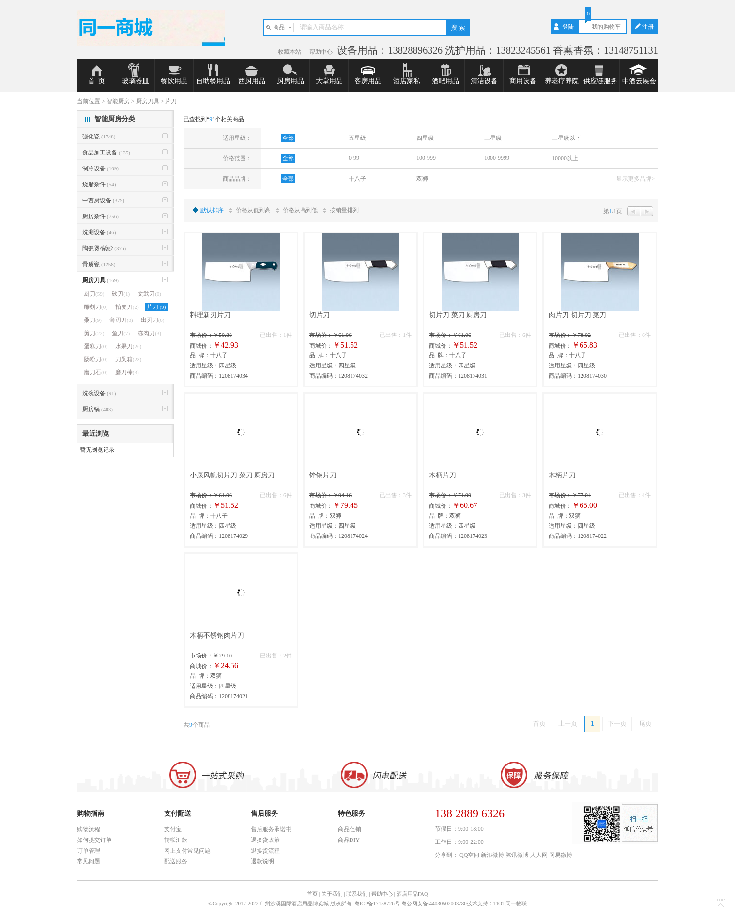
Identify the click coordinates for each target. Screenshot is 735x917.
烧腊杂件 (99, 184)
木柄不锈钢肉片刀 (217, 635)
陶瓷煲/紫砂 (104, 248)
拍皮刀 (127, 307)
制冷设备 (100, 168)
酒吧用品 (445, 81)
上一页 (567, 723)
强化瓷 (98, 136)
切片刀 (319, 315)
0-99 (354, 157)
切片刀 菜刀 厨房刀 (458, 315)
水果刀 (128, 346)
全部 (288, 138)
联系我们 (357, 894)
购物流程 (88, 829)
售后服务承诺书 (271, 829)
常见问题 (88, 861)
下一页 (617, 723)
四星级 (425, 138)
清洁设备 (484, 81)
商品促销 (349, 829)
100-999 (426, 157)
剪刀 (94, 333)
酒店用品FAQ (412, 894)
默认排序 (212, 210)
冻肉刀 (149, 333)
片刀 (157, 307)
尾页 (645, 723)
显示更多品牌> (635, 178)
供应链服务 (600, 81)
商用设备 (522, 81)
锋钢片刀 (323, 475)
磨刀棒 (127, 372)
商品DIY (349, 840)
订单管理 (88, 850)
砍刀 (121, 293)
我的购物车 (606, 26)
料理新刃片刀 (210, 315)
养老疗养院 (562, 81)
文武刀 (149, 293)
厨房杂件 (100, 216)
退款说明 (262, 861)
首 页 (96, 81)
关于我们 (332, 894)
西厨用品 (251, 81)
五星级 (357, 138)
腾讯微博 (517, 855)
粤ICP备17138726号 (377, 903)
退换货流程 (265, 850)
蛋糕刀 (95, 346)
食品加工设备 (106, 152)
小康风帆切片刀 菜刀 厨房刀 (232, 475)
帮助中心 (321, 51)
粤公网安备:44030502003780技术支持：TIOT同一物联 (464, 903)
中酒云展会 (639, 81)
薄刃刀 (121, 320)
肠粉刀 (95, 359)
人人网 (539, 855)
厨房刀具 (100, 280)
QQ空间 (469, 855)
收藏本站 (290, 51)
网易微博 (560, 855)
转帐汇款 (175, 840)
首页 (539, 723)
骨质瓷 (98, 264)
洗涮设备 (99, 232)
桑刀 (93, 320)
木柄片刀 (442, 475)
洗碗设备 (99, 393)
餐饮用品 (174, 81)
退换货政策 (265, 840)
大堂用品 (329, 81)
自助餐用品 (213, 81)
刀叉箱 (128, 359)
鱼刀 (121, 333)
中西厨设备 (103, 200)
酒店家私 (406, 81)
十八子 (357, 178)
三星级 (493, 138)
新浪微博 (492, 855)
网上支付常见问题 (187, 850)
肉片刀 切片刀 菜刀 (577, 315)
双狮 (422, 178)
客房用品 (368, 81)
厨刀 (94, 293)
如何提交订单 (94, 840)
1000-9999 (496, 157)
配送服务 (175, 861)
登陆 (568, 26)
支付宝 (173, 829)
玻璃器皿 (135, 81)
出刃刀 (153, 320)
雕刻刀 (95, 307)
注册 (648, 26)
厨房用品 (290, 81)
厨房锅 (97, 409)
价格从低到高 (253, 210)
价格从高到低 (300, 210)
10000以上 (565, 158)
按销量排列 (344, 210)
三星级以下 (566, 138)
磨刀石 (95, 372)
